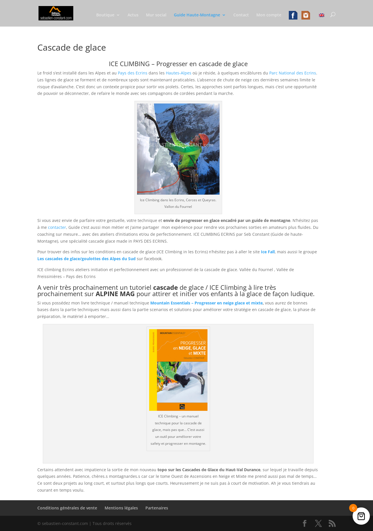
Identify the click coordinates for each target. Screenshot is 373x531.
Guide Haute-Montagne (197, 15)
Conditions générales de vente (67, 508)
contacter (57, 227)
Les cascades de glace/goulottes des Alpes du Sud (86, 258)
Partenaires (156, 508)
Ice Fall (268, 251)
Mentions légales (121, 508)
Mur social (156, 15)
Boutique (105, 15)
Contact (241, 15)
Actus (133, 15)
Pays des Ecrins (132, 73)
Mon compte (268, 15)
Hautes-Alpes (178, 73)
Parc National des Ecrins (292, 73)
